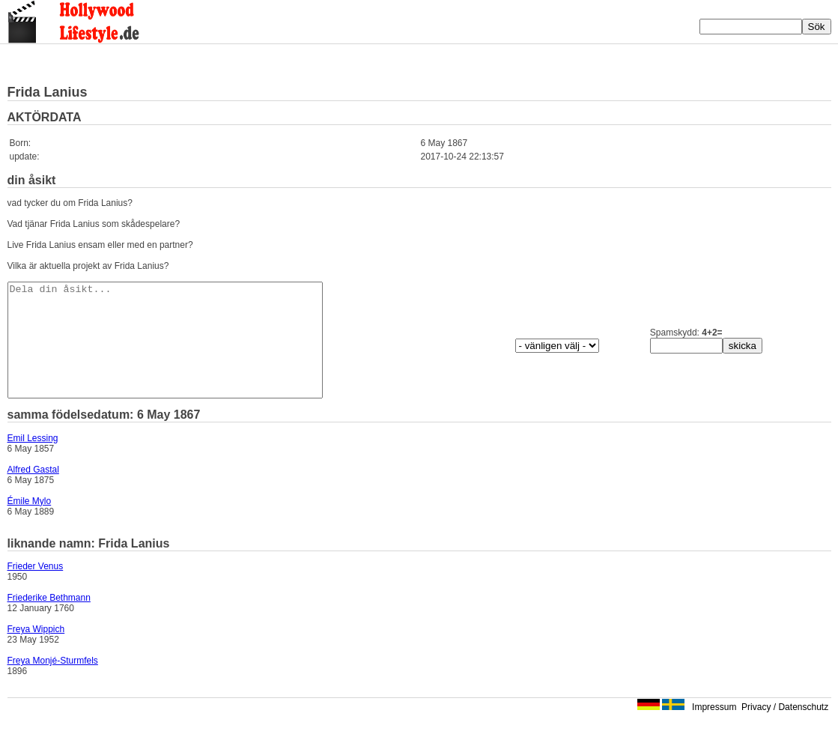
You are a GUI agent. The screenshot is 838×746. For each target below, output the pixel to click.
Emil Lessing (32, 460)
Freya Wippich (36, 651)
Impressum (714, 729)
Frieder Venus (35, 588)
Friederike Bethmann (49, 620)
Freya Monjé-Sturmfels (52, 683)
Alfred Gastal (33, 492)
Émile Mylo (29, 523)
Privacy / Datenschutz (784, 729)
